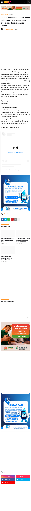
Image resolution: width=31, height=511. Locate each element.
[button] (2, 2)
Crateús (11, 14)
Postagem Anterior (6, 317)
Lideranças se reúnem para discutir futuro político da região (7, 240)
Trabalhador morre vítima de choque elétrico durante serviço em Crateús (23, 240)
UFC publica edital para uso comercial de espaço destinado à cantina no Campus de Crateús (7, 257)
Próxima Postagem (24, 317)
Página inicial (4, 14)
